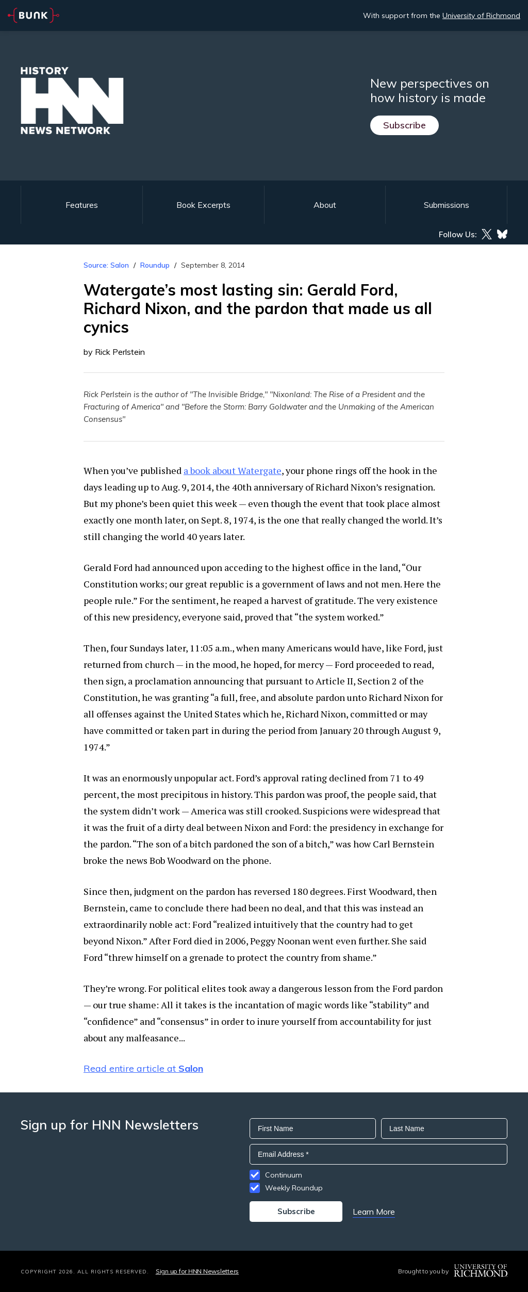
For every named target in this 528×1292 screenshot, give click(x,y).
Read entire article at (143, 1068)
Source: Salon (106, 265)
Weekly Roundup (294, 1187)
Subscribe (404, 125)
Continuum (283, 1175)
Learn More (374, 1211)
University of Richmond (481, 15)
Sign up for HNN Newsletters (197, 1271)
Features (81, 205)
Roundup (155, 265)
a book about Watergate (233, 470)
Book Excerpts (203, 205)
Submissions (446, 205)
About (325, 205)
